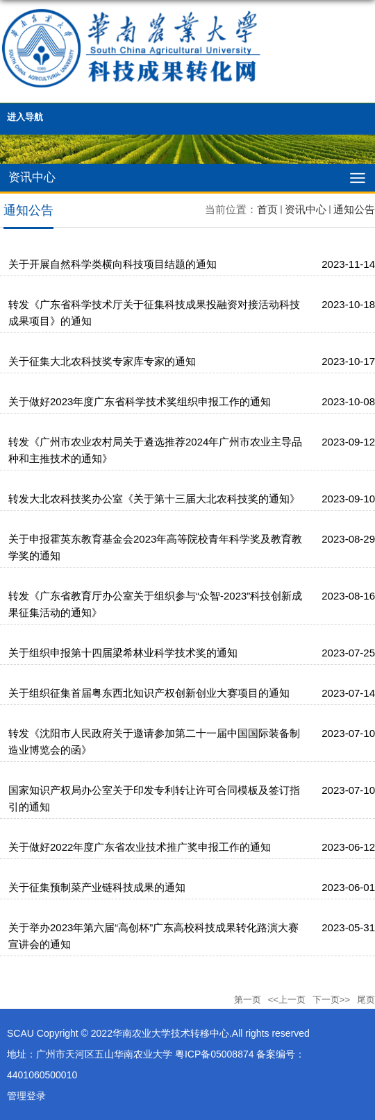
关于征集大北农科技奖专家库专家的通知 (102, 361)
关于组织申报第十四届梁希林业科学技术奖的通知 (123, 653)
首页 (267, 209)
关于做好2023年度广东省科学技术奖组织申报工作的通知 (139, 401)
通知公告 (354, 209)
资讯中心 (305, 209)
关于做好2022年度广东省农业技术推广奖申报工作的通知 (139, 847)
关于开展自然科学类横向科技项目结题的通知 (112, 264)
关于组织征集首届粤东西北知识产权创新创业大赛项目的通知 (149, 693)
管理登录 (26, 1095)
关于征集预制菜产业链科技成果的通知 (96, 887)
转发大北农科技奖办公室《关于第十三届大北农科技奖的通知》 (154, 498)
